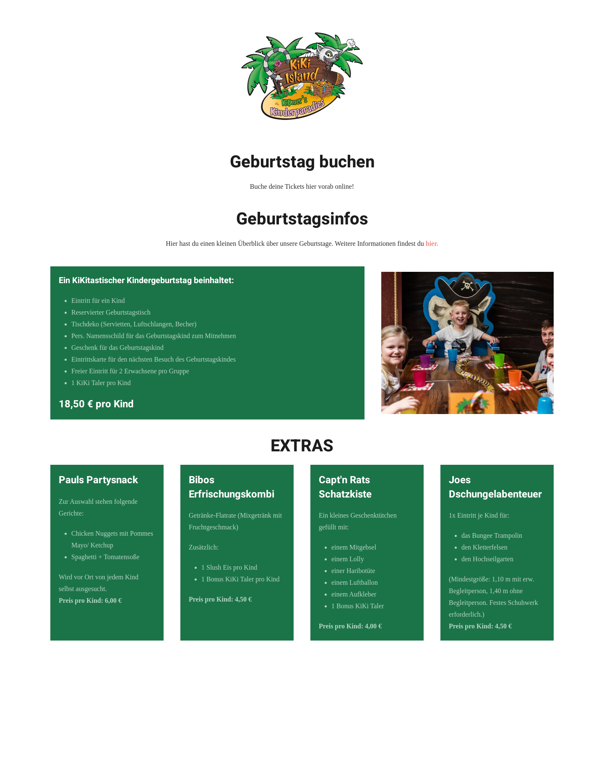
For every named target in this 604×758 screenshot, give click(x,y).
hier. (432, 243)
